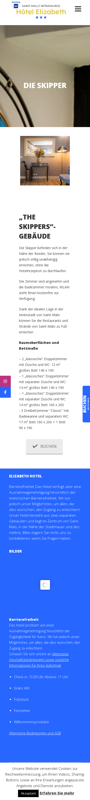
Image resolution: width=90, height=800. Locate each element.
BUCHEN (44, 446)
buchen (85, 404)
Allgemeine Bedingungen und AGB (35, 733)
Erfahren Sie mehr (57, 793)
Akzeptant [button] (28, 793)
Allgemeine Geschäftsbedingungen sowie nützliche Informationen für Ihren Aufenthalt (39, 660)
